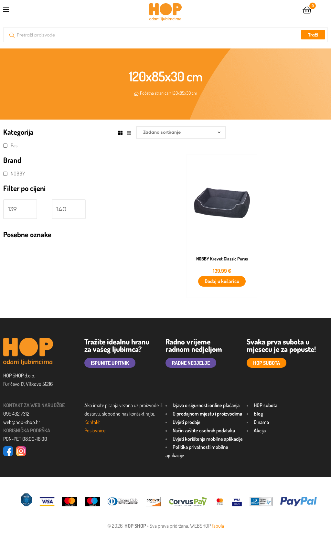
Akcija (260, 430)
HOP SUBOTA (266, 363)
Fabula (218, 526)
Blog (258, 413)
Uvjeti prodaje (186, 422)
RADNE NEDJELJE (191, 363)
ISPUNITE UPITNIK (110, 363)
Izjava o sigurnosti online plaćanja (206, 405)
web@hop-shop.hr (21, 422)
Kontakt (92, 422)
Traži (313, 35)
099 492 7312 (16, 413)
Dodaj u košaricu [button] (222, 281)
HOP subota (265, 405)
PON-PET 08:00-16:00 (25, 439)
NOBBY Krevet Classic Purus (222, 258)
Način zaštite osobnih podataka (204, 430)
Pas (14, 145)
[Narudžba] (181, 132)
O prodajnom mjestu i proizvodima (207, 413)
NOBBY (18, 173)
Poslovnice (94, 430)
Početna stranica (154, 93)
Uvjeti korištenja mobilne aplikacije (208, 439)
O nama (261, 422)
